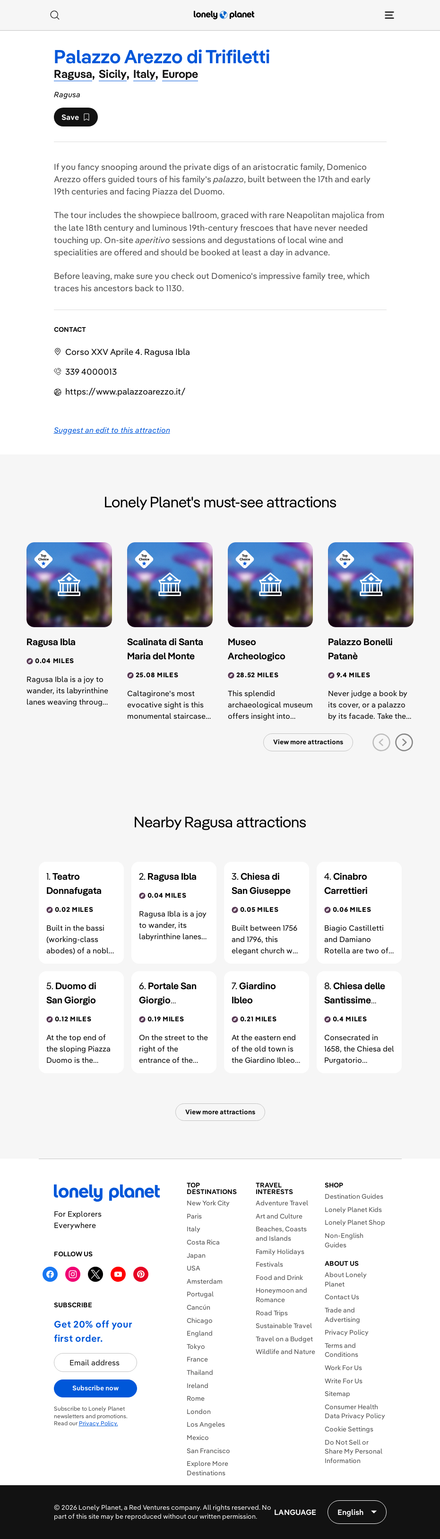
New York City (208, 1203)
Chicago (200, 1320)
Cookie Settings (349, 1429)
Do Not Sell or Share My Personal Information (353, 1451)
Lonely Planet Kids (353, 1209)
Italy (193, 1229)
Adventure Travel (282, 1203)
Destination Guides (354, 1196)
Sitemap (337, 1393)
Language (295, 1512)
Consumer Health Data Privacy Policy (355, 1412)
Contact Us (342, 1297)
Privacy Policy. (98, 1423)
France (197, 1359)
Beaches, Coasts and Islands (281, 1234)
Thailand (200, 1372)
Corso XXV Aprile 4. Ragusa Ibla (127, 351)
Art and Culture (279, 1216)
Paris (194, 1216)
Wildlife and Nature (285, 1351)
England (200, 1333)
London (199, 1411)
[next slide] (404, 742)
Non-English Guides (344, 1240)
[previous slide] (381, 742)
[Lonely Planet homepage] (224, 15)
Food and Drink (279, 1277)
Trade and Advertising (342, 1315)
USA (193, 1268)
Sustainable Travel (284, 1325)
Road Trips (272, 1313)
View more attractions (308, 742)
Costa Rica (203, 1242)
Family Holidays (280, 1251)
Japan (196, 1255)
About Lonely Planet (346, 1279)
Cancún (198, 1307)
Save (75, 119)
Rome (196, 1398)
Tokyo (196, 1346)
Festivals (269, 1264)
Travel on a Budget (284, 1339)
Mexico (198, 1437)
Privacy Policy (347, 1332)
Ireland (197, 1385)
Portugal (200, 1294)
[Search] (54, 15)
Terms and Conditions (341, 1350)
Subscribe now (95, 1388)
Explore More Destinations (207, 1468)
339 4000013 (91, 371)
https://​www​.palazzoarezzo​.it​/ (125, 391)
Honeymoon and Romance (281, 1295)
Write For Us (343, 1381)
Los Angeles (206, 1424)
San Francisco (208, 1450)
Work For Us (343, 1367)
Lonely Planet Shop (355, 1222)
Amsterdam (205, 1281)
